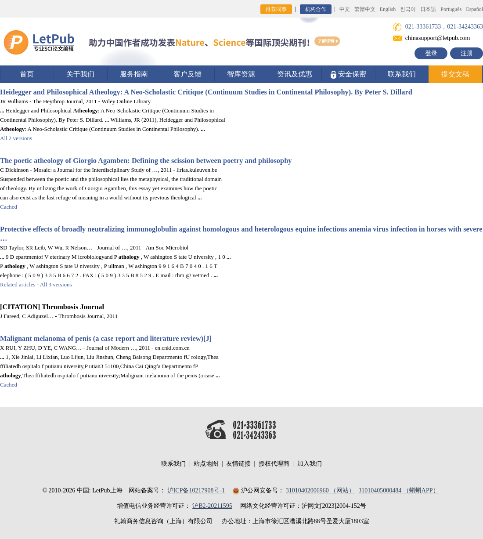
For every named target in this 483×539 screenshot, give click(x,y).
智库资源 (241, 74)
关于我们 (80, 74)
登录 (431, 53)
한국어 (408, 9)
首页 (27, 74)
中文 (344, 9)
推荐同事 (276, 9)
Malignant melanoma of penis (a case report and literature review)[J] (106, 338)
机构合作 (315, 9)
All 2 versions (16, 138)
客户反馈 (187, 74)
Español (474, 9)
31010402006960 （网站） (320, 490)
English (388, 9)
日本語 (428, 9)
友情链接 (238, 463)
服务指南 (134, 74)
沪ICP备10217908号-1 (196, 490)
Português (450, 9)
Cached (8, 206)
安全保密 (348, 74)
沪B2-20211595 (212, 506)
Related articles (18, 284)
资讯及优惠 (294, 74)
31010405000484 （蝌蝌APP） (398, 490)
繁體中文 (364, 9)
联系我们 (402, 74)
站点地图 (206, 463)
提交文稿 (455, 74)
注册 (467, 53)
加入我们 (309, 463)
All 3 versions (56, 284)
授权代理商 (274, 463)
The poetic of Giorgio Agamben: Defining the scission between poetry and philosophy (146, 160)
